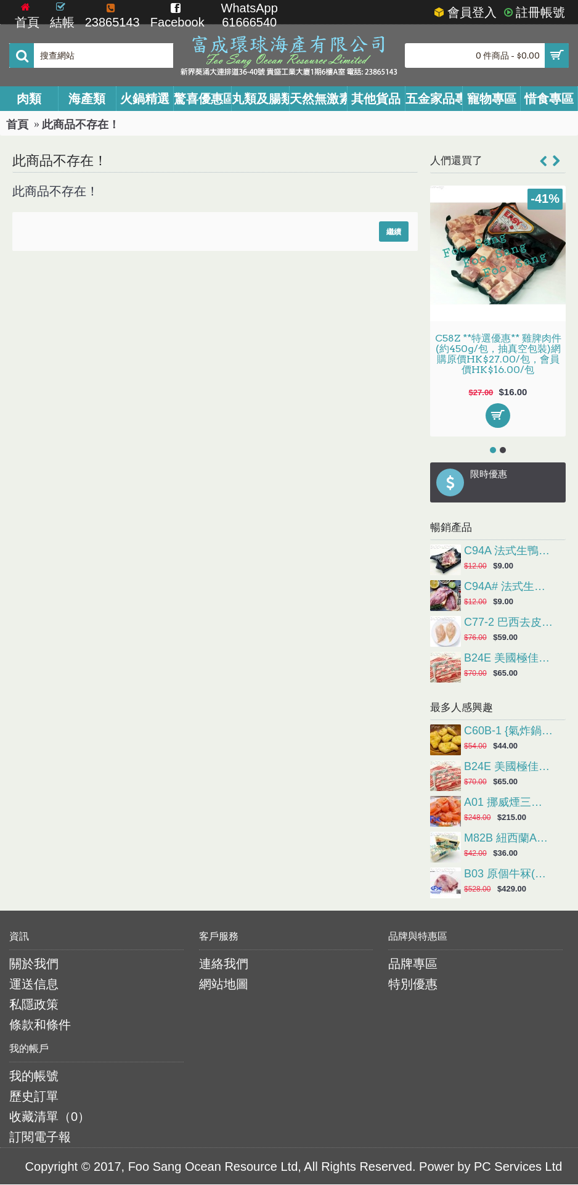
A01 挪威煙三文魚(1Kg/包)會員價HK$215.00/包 (508, 802)
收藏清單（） (49, 1116)
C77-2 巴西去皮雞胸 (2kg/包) (508, 622)
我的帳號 (34, 1076)
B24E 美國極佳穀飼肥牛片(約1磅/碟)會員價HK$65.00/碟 (508, 658)
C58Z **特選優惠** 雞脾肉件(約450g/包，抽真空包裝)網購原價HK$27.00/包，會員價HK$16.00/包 (498, 353)
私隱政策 (34, 1004)
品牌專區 (413, 963)
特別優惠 (413, 984)
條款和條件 (40, 1024)
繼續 (393, 231)
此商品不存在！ (81, 124)
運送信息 (34, 984)
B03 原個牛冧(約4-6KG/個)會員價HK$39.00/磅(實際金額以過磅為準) (508, 874)
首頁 (17, 124)
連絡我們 (223, 963)
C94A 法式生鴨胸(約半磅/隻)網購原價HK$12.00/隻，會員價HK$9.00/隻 (508, 551)
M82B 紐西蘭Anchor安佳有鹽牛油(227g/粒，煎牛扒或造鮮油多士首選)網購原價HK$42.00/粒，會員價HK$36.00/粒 (508, 838)
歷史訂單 (34, 1096)
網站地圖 (223, 984)
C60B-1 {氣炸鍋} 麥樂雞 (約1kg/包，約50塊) (508, 731)
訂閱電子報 (40, 1137)
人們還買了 (456, 160)
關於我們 (34, 963)
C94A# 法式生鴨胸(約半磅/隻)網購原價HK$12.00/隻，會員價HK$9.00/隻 (508, 586)
